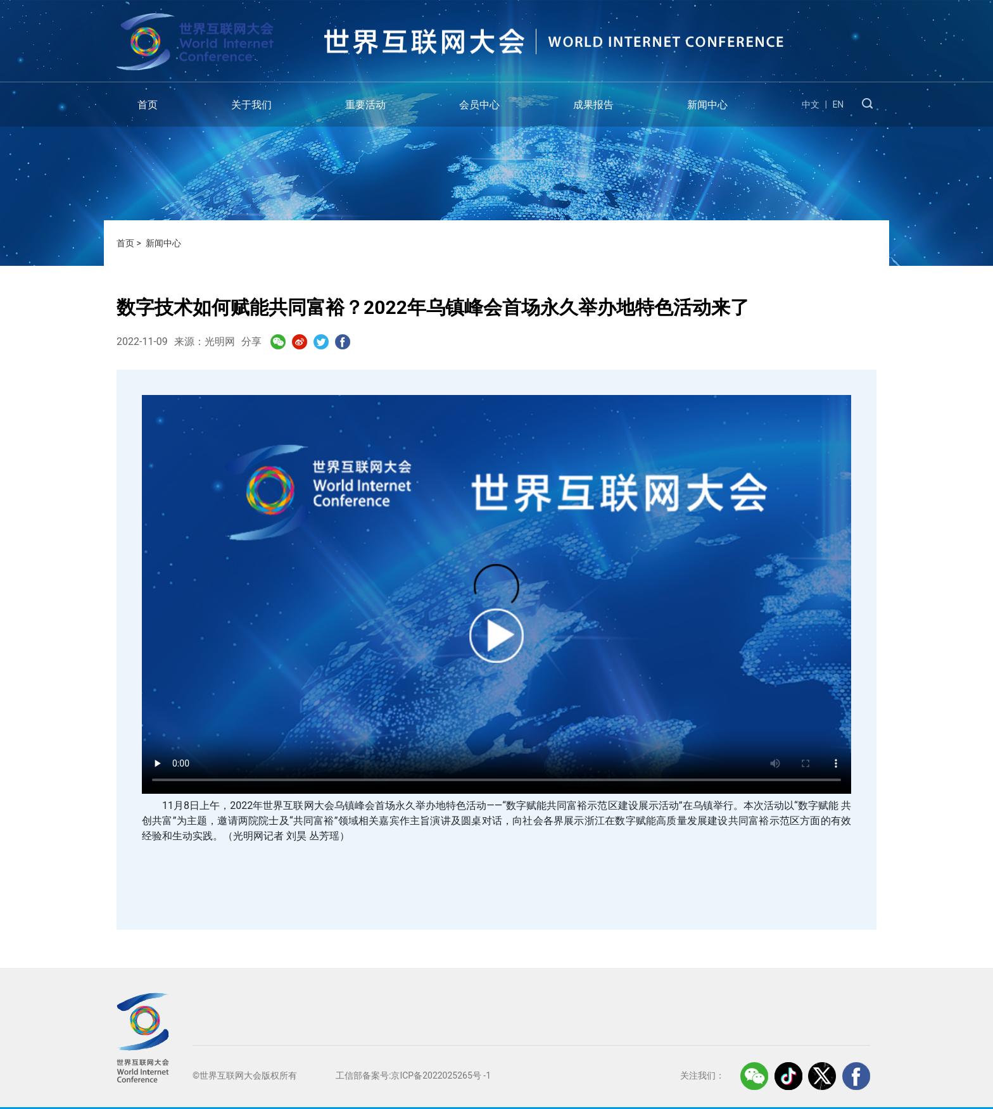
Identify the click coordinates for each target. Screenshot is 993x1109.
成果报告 (593, 105)
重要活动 (365, 105)
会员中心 (479, 105)
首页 (147, 105)
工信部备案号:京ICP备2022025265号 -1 (413, 1075)
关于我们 (251, 105)
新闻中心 (707, 105)
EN (838, 104)
